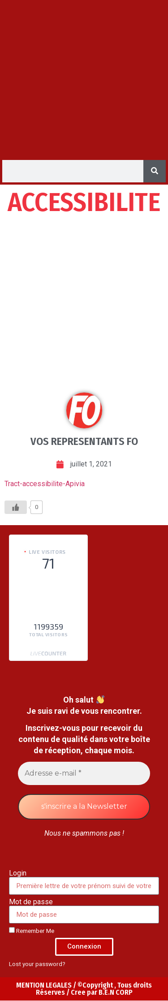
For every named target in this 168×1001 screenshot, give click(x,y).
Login (17, 873)
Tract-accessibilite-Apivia (44, 483)
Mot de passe (31, 902)
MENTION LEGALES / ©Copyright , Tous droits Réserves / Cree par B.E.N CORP (84, 989)
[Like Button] (15, 507)
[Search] (154, 171)
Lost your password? (37, 963)
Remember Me (31, 930)
